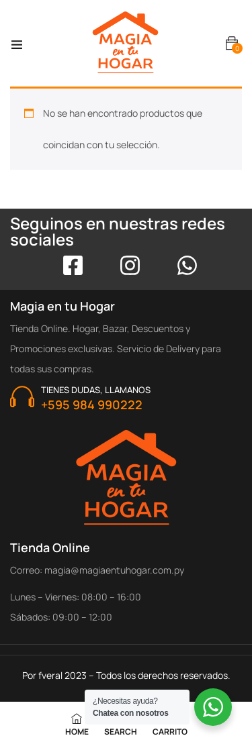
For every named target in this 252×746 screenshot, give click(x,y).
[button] (232, 43)
